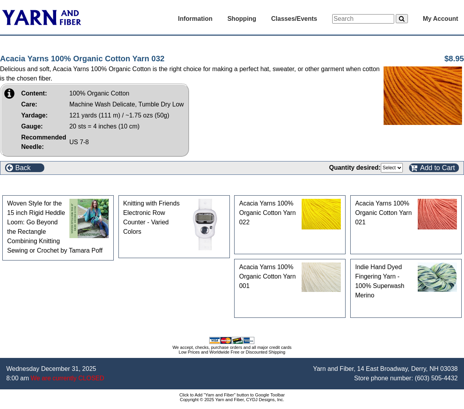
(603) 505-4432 (436, 378)
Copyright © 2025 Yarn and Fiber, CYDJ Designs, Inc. (232, 399)
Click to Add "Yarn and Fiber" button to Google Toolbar (232, 394)
